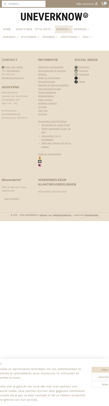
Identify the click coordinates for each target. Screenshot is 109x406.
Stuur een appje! (12, 67)
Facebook (84, 74)
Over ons (43, 110)
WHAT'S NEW (24, 29)
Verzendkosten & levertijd (52, 70)
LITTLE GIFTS (44, 29)
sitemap (43, 215)
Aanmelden (12, 198)
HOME (7, 29)
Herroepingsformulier (49, 89)
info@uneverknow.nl (13, 78)
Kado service (45, 99)
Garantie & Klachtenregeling (53, 85)
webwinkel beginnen (62, 215)
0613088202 (13, 70)
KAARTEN (63, 29)
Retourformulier (46, 81)
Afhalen (42, 74)
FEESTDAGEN (70, 37)
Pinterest (83, 70)
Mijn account (87, 4)
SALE (87, 37)
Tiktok (82, 81)
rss (50, 215)
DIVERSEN (50, 37)
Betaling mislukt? (47, 103)
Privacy (42, 92)
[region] (33, 375)
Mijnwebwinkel (91, 215)
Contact (42, 107)
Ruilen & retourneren (49, 78)
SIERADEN (10, 37)
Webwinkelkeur (46, 96)
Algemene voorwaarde (50, 67)
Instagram (84, 67)
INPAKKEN (81, 29)
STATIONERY (30, 37)
